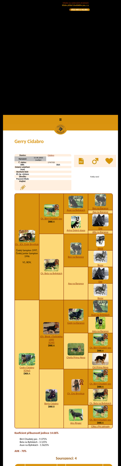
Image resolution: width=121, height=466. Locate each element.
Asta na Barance (100, 219)
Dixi (100, 116)
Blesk (100, 136)
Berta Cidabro (51, 291)
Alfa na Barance (100, 120)
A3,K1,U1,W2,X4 (84, 378)
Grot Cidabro (32, 378)
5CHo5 (26, 258)
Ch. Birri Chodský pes (51, 106)
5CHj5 (51, 230)
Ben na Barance (100, 96)
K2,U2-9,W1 (82, 366)
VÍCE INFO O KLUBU (79, 9)
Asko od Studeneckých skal (39, 443)
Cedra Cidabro (27, 255)
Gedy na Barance (75, 211)
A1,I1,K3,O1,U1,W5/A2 (86, 430)
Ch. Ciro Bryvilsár (76, 281)
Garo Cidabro (33, 372)
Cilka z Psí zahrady (100, 314)
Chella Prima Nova (76, 245)
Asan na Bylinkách (76, 98)
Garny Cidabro (33, 366)
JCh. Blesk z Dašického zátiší (51, 226)
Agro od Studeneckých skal (39, 422)
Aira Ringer (75, 311)
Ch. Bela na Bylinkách (51, 161)
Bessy (100, 153)
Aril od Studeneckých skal (39, 437)
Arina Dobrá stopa (76, 118)
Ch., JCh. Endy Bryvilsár (27, 132)
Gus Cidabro (32, 385)
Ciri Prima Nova (100, 255)
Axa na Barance (100, 100)
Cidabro (51, 43)
